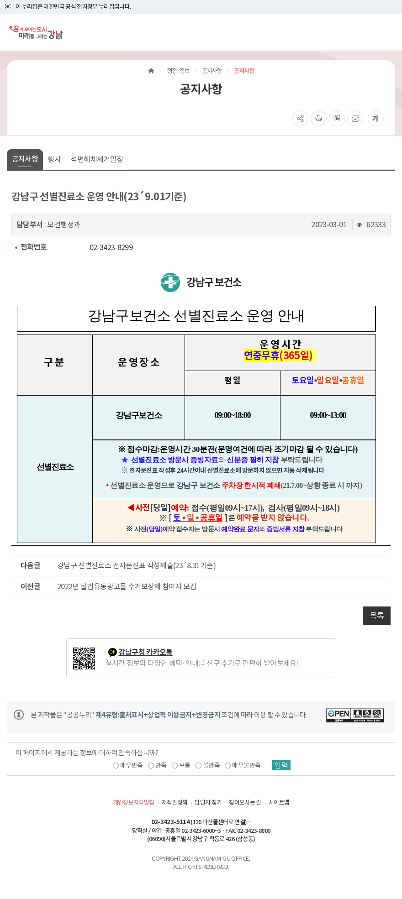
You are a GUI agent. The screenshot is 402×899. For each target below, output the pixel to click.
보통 (184, 765)
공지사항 (25, 158)
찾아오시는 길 (245, 802)
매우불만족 (246, 765)
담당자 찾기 (208, 802)
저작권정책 (175, 802)
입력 (281, 765)
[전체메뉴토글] (387, 32)
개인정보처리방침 (133, 802)
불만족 (211, 765)
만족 (161, 765)
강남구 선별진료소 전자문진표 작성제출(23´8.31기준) (136, 565)
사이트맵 (279, 802)
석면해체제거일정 (96, 159)
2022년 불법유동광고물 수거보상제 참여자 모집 (126, 586)
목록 (377, 615)
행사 (54, 159)
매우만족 (131, 765)
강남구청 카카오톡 (146, 652)
